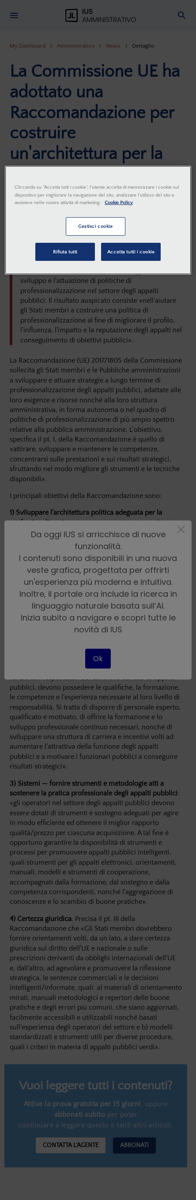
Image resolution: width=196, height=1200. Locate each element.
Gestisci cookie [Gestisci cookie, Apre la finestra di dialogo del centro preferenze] (95, 226)
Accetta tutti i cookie (131, 251)
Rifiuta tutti (65, 251)
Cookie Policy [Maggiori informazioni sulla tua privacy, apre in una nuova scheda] (119, 202)
